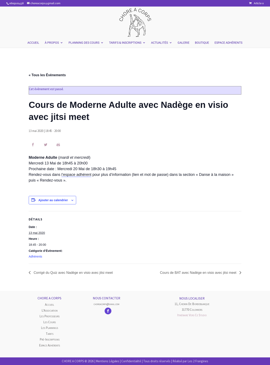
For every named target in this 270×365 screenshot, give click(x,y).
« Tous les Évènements (47, 75)
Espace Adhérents (228, 42)
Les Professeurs (49, 316)
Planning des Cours (84, 42)
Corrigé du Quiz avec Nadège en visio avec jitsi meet (73, 272)
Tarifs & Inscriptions (125, 42)
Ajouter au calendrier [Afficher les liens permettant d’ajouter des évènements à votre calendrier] (53, 200)
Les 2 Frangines (198, 361)
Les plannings (49, 328)
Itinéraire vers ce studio (192, 315)
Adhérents (35, 256)
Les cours (49, 322)
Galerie (183, 42)
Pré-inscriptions (49, 339)
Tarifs (49, 334)
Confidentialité (131, 361)
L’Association (50, 310)
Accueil (33, 42)
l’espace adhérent (76, 174)
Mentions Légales (107, 361)
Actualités (159, 42)
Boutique (202, 42)
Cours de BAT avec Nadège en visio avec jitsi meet (198, 272)
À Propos (52, 42)
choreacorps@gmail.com (106, 304)
